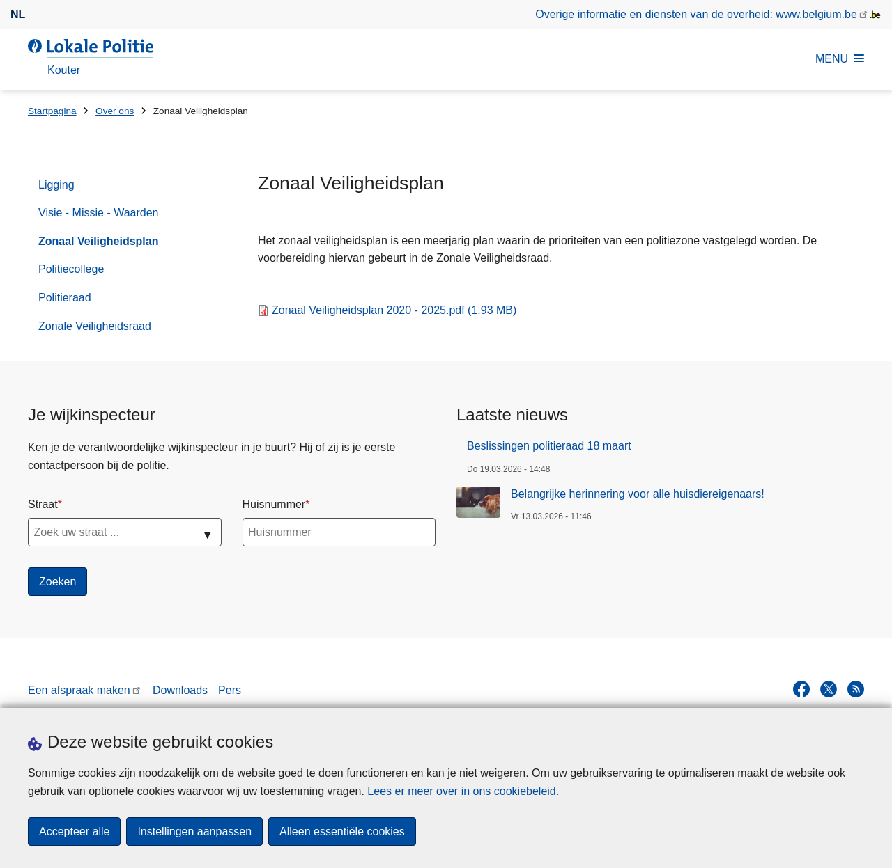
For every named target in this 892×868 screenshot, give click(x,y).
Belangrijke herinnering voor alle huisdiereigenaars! (637, 494)
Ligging (56, 185)
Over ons (114, 111)
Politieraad (64, 297)
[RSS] (855, 689)
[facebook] (801, 689)
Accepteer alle (74, 831)
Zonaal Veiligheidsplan (98, 241)
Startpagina (52, 111)
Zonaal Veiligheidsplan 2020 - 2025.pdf (394, 310)
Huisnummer (274, 504)
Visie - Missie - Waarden (98, 213)
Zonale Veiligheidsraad (94, 326)
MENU (839, 59)
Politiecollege (71, 269)
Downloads (180, 690)
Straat (43, 504)
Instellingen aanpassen (194, 831)
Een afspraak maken (79, 690)
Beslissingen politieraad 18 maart (549, 446)
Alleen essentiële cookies (342, 831)
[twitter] (828, 689)
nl (17, 14)
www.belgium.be (816, 14)
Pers (229, 690)
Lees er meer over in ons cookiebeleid (461, 791)
